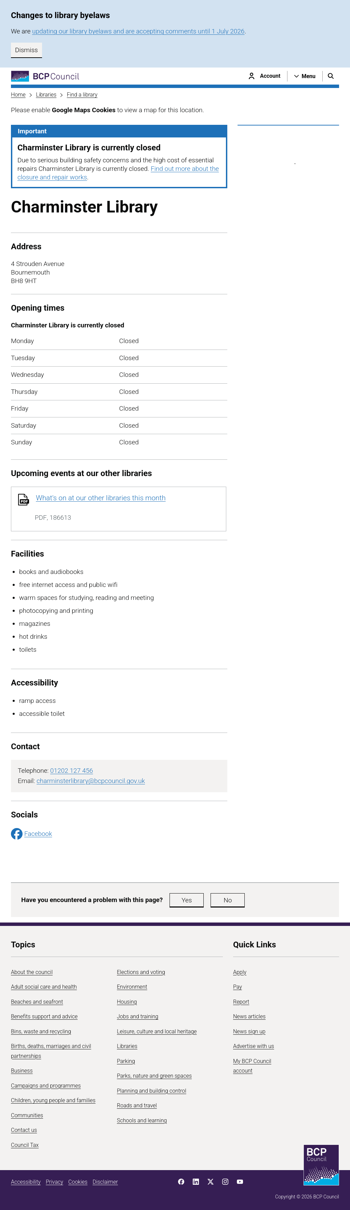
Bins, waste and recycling (41, 1031)
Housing (127, 1002)
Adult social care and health (44, 987)
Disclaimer (105, 1182)
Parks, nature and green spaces (154, 1076)
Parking (126, 1061)
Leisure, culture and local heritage (157, 1031)
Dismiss (26, 50)
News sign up (249, 1031)
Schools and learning (142, 1120)
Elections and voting (141, 972)
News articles (249, 1016)
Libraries (46, 94)
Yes (186, 900)
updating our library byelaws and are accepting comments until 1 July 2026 (138, 31)
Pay (237, 987)
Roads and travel (137, 1105)
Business (22, 1070)
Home (18, 94)
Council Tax (25, 1145)
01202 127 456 (71, 770)
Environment (132, 987)
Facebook (31, 834)
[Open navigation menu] (305, 76)
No (228, 900)
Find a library (82, 94)
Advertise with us (253, 1046)
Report (241, 1002)
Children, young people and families (53, 1100)
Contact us (24, 1130)
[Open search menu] (331, 76)
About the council (32, 972)
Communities (27, 1115)
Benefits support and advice (44, 1016)
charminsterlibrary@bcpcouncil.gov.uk (91, 781)
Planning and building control (151, 1091)
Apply (239, 972)
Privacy (54, 1182)
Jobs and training (137, 1016)
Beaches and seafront (37, 1002)
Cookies (78, 1182)
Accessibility (26, 1182)
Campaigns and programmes (46, 1085)
